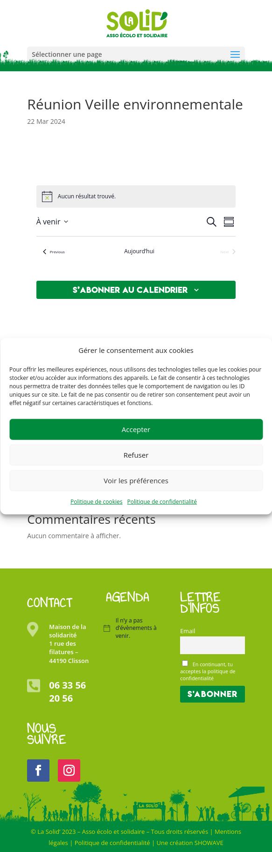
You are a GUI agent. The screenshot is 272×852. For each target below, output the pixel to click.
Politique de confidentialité (162, 502)
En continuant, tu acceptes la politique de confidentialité (207, 671)
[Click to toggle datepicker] (52, 221)
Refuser (136, 455)
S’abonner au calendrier (130, 289)
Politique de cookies (96, 502)
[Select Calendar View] (229, 222)
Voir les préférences (136, 480)
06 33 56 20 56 (67, 691)
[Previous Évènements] (54, 252)
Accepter (136, 429)
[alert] (87, 197)
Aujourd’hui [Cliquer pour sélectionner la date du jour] (139, 251)
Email (187, 631)
